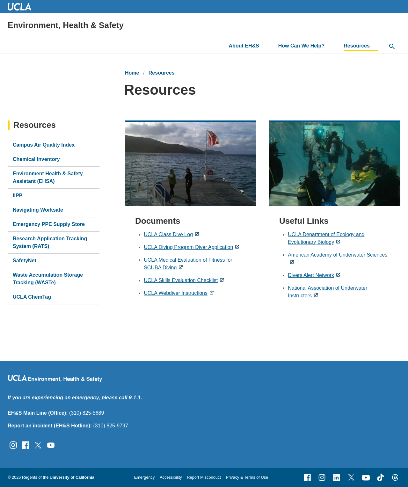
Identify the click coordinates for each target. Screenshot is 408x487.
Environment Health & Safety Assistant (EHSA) (48, 177)
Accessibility (171, 477)
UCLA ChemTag (32, 297)
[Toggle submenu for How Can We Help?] (329, 46)
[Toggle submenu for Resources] (374, 46)
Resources (357, 45)
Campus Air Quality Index (44, 145)
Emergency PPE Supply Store (49, 224)
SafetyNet (24, 260)
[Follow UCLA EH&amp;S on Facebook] (25, 444)
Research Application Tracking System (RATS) (50, 242)
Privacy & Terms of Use (247, 477)
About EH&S (244, 45)
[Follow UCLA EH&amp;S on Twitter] (38, 444)
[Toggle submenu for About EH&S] (264, 46)
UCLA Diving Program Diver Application (188, 247)
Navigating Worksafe (38, 210)
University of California (72, 477)
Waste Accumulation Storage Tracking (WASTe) (48, 278)
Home (132, 73)
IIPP (17, 195)
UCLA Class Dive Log (168, 234)
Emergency (144, 477)
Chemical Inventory (36, 159)
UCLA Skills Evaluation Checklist (181, 280)
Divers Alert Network (311, 275)
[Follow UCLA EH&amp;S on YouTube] (51, 444)
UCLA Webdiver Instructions (176, 293)
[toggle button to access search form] (392, 47)
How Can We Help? (301, 45)
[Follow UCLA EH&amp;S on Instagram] (13, 444)
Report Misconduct (204, 477)
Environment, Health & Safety (66, 25)
